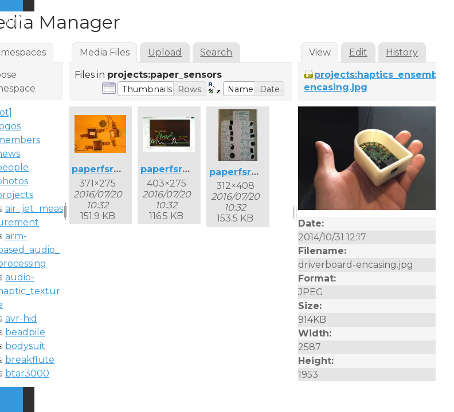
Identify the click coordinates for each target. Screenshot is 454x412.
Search (216, 52)
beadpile (25, 332)
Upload (165, 52)
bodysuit (25, 345)
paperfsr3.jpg (242, 172)
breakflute (29, 359)
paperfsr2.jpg (173, 169)
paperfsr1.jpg (104, 169)
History (402, 52)
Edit (358, 52)
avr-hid (21, 318)
